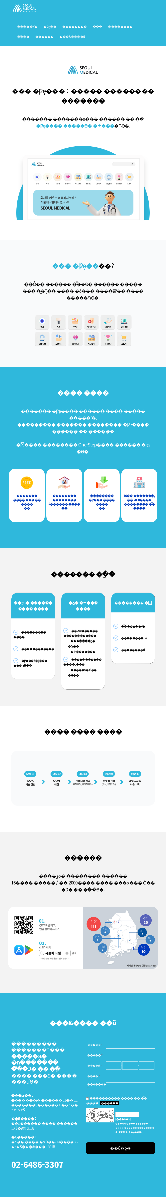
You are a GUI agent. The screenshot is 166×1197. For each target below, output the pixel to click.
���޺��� (44, 36)
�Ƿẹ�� (49, 26)
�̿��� (23, 36)
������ (109, 1103)
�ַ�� (97, 26)
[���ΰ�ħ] (123, 1119)
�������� (74, 26)
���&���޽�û (72, 36)
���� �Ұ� (27, 26)
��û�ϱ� (120, 1148)
